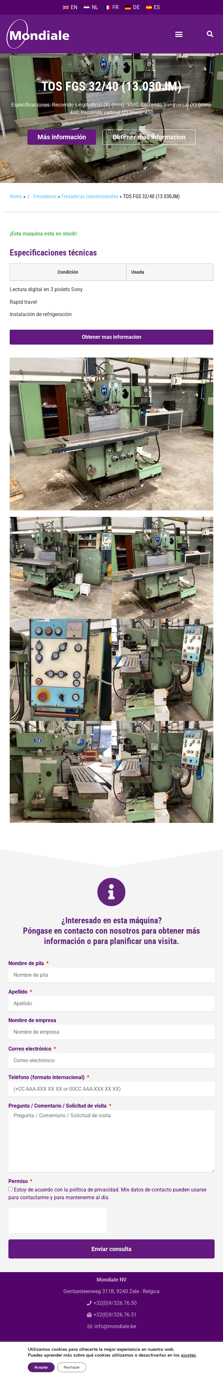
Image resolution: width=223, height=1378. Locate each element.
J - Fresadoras (42, 209)
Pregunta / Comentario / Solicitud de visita (58, 1119)
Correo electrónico (30, 1062)
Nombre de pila (26, 976)
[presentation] (57, 1233)
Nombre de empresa (32, 1033)
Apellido (18, 1005)
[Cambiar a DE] (132, 7)
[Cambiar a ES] (153, 7)
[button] (179, 34)
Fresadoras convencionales (89, 209)
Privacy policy (160, 1369)
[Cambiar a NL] (90, 7)
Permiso (18, 1194)
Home (16, 209)
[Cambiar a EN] (70, 7)
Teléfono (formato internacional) (47, 1090)
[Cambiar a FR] (111, 7)
